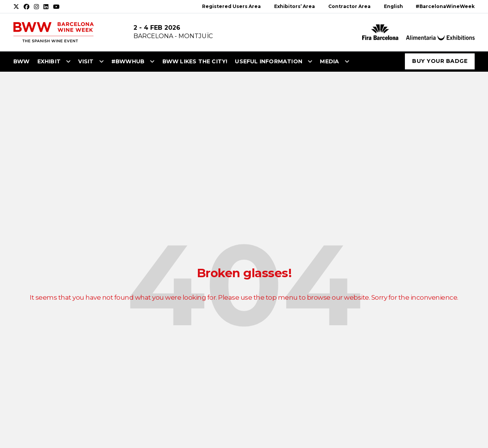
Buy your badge (439, 61)
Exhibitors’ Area (294, 6)
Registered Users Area (231, 6)
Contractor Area (349, 6)
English (393, 6)
